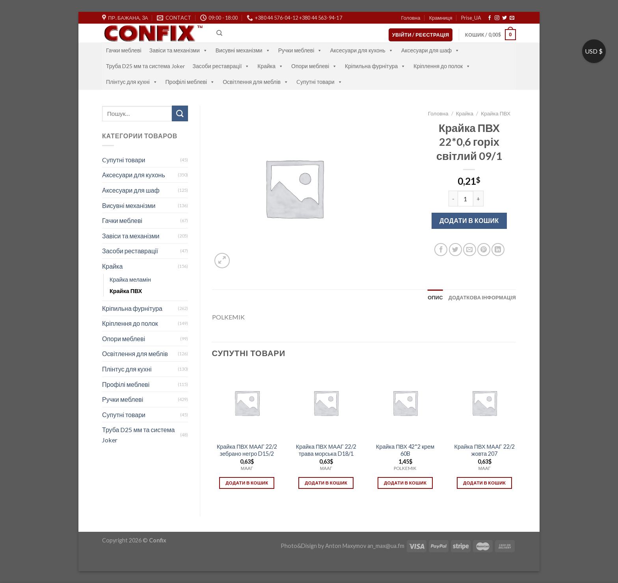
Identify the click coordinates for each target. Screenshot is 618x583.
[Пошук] (219, 33)
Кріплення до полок (442, 66)
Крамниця (440, 18)
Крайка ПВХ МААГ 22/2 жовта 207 (484, 450)
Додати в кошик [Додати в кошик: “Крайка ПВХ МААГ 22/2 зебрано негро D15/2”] (246, 482)
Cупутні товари (319, 81)
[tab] (435, 297)
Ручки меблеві (300, 50)
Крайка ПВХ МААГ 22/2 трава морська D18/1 (326, 450)
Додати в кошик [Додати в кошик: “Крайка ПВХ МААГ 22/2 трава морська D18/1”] (326, 482)
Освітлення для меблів (256, 81)
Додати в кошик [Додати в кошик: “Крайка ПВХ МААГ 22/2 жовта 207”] (484, 482)
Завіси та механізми (178, 50)
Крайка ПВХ (126, 291)
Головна (411, 18)
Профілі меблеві (190, 81)
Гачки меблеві (123, 50)
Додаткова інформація (482, 297)
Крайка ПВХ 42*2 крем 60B (405, 450)
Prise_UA (471, 18)
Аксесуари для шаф (430, 50)
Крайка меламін (130, 279)
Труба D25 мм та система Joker (145, 66)
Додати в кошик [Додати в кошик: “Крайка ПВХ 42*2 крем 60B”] (405, 482)
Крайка (270, 66)
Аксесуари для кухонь (361, 50)
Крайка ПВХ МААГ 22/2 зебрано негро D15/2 (247, 450)
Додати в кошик (469, 220)
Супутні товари (123, 414)
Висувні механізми (243, 50)
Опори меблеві (314, 66)
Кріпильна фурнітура (375, 66)
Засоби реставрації (221, 66)
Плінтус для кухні (132, 81)
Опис (435, 297)
